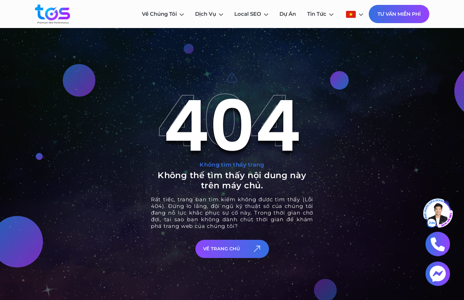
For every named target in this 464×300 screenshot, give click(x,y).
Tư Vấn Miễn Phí (399, 14)
